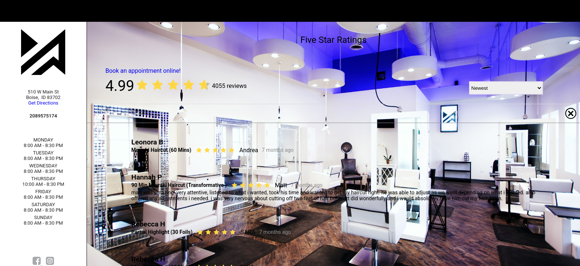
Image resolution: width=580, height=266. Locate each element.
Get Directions (43, 103)
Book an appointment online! (143, 70)
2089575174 (43, 116)
